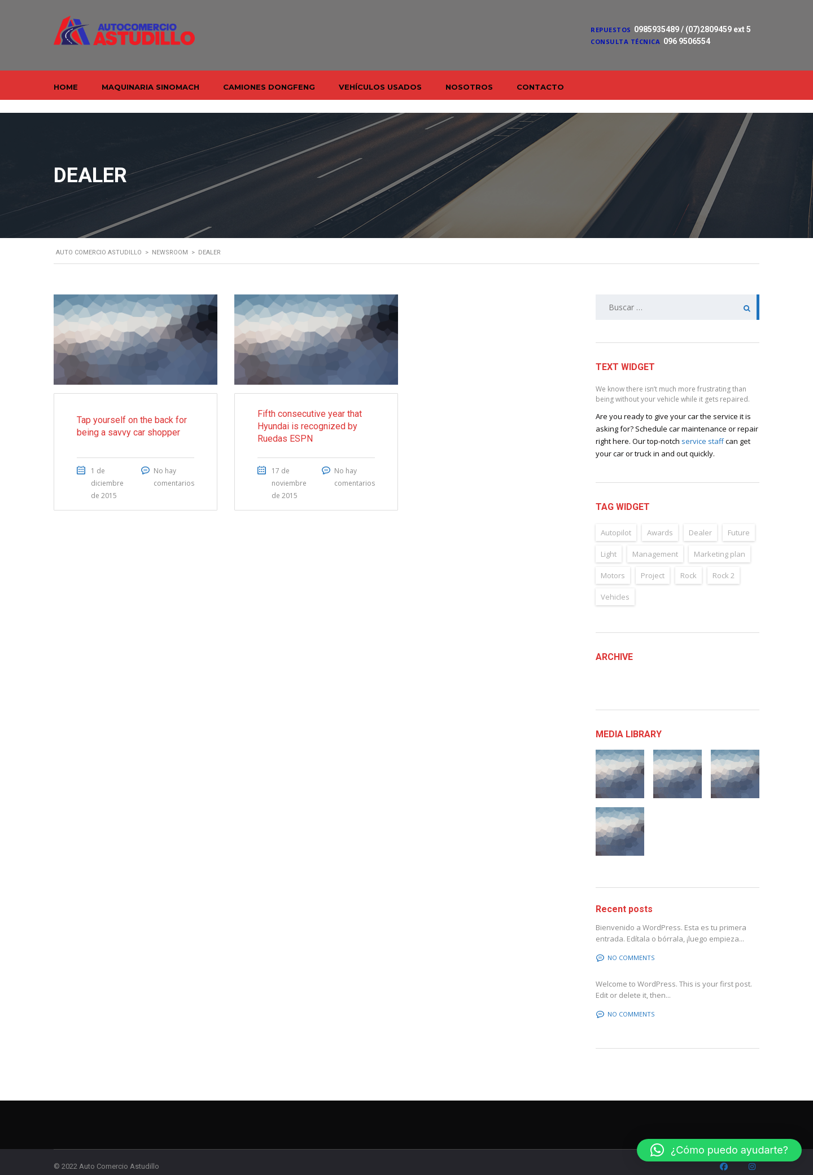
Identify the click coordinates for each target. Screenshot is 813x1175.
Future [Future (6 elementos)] (739, 519)
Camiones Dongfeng (269, 86)
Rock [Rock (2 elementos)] (688, 562)
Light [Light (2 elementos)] (609, 541)
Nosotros (469, 86)
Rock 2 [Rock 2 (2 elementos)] (724, 562)
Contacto (540, 86)
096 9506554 (686, 41)
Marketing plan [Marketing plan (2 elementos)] (719, 541)
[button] (719, 1150)
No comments (625, 944)
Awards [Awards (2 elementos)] (660, 519)
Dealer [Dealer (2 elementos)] (700, 519)
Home (66, 86)
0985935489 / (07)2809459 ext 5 (692, 29)
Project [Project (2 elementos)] (653, 562)
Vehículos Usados (380, 86)
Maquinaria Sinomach (150, 86)
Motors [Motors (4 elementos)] (613, 562)
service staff (702, 428)
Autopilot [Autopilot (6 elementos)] (616, 519)
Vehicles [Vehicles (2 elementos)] (615, 584)
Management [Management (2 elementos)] (655, 541)
